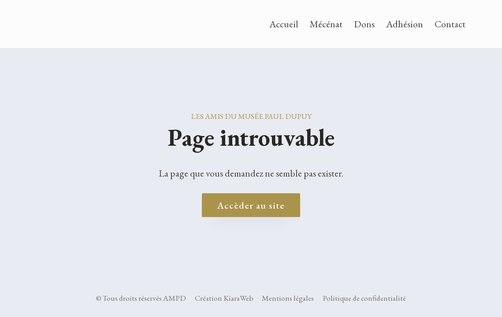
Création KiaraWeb (224, 298)
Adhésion (404, 24)
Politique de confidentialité (364, 298)
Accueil (283, 24)
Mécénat (326, 24)
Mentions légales (288, 298)
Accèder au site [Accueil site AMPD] (251, 205)
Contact (450, 24)
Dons (364, 24)
